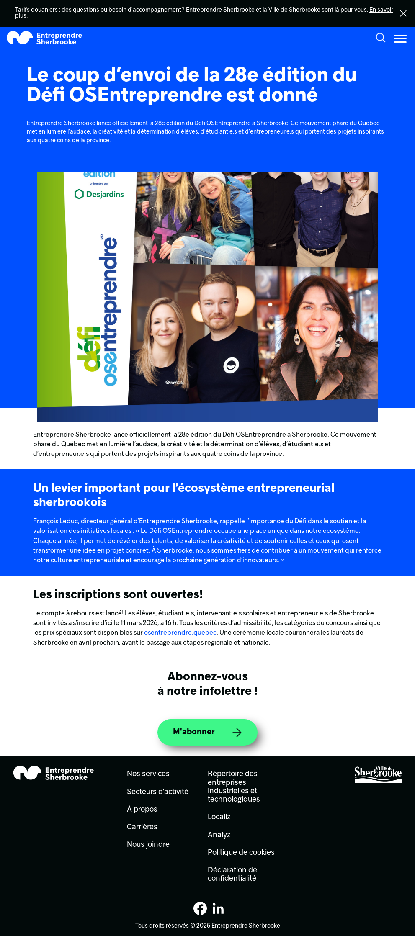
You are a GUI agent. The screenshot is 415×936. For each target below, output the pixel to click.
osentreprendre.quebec (180, 633)
